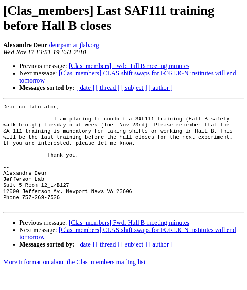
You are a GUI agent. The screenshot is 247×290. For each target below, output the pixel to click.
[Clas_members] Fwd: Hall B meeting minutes (129, 65)
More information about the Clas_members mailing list (74, 282)
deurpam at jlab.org (74, 44)
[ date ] (85, 87)
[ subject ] (134, 87)
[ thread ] (108, 87)
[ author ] (161, 87)
